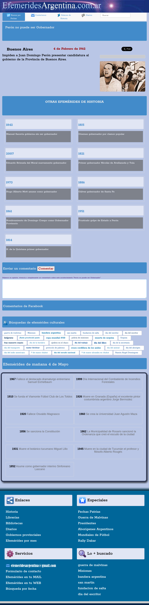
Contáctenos (38, 15)
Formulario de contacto (23, 571)
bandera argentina (92, 577)
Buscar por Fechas (14, 16)
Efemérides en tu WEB (23, 583)
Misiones (85, 571)
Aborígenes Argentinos (95, 529)
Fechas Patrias (89, 512)
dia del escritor (89, 594)
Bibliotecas (14, 523)
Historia (12, 512)
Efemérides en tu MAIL (23, 577)
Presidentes (87, 523)
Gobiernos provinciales (23, 535)
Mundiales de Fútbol (93, 535)
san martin (86, 582)
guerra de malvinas (93, 565)
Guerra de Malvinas (93, 517)
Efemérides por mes (21, 541)
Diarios (87, 15)
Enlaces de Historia (64, 16)
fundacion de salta (92, 588)
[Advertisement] (74, 35)
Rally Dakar (87, 541)
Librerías (12, 517)
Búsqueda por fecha (21, 589)
